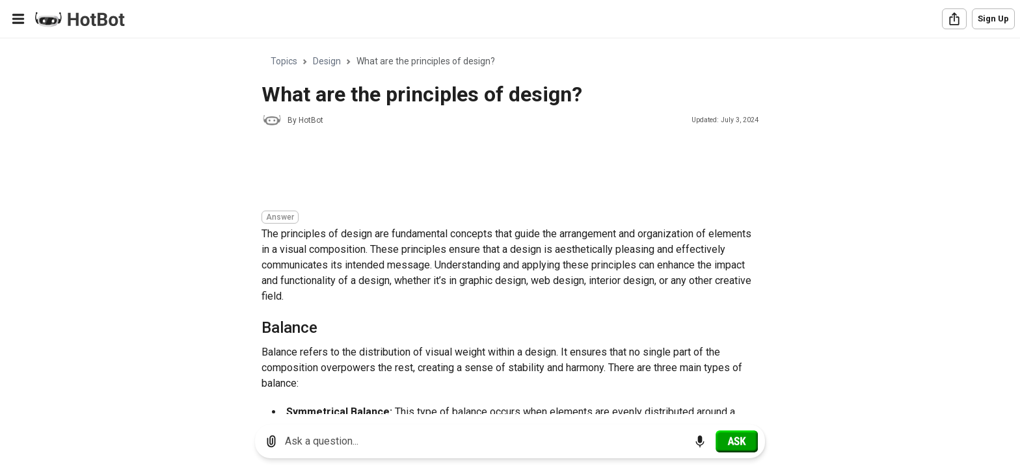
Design (327, 61)
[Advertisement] (498, 170)
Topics (284, 61)
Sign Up (993, 18)
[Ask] (736, 441)
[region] (510, 226)
